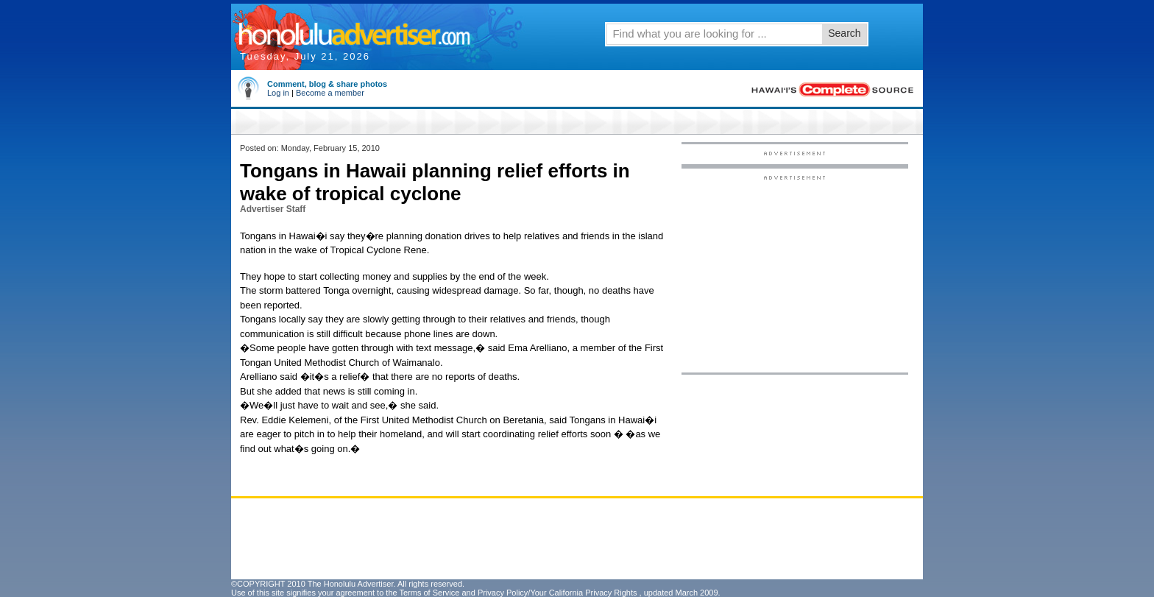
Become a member (330, 92)
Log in (278, 92)
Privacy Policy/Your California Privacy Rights (557, 592)
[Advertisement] (794, 273)
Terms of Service (429, 592)
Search (844, 33)
